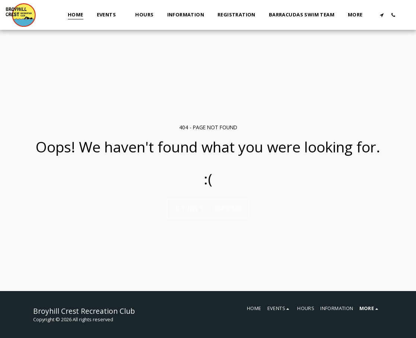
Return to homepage (208, 209)
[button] (109, 15)
